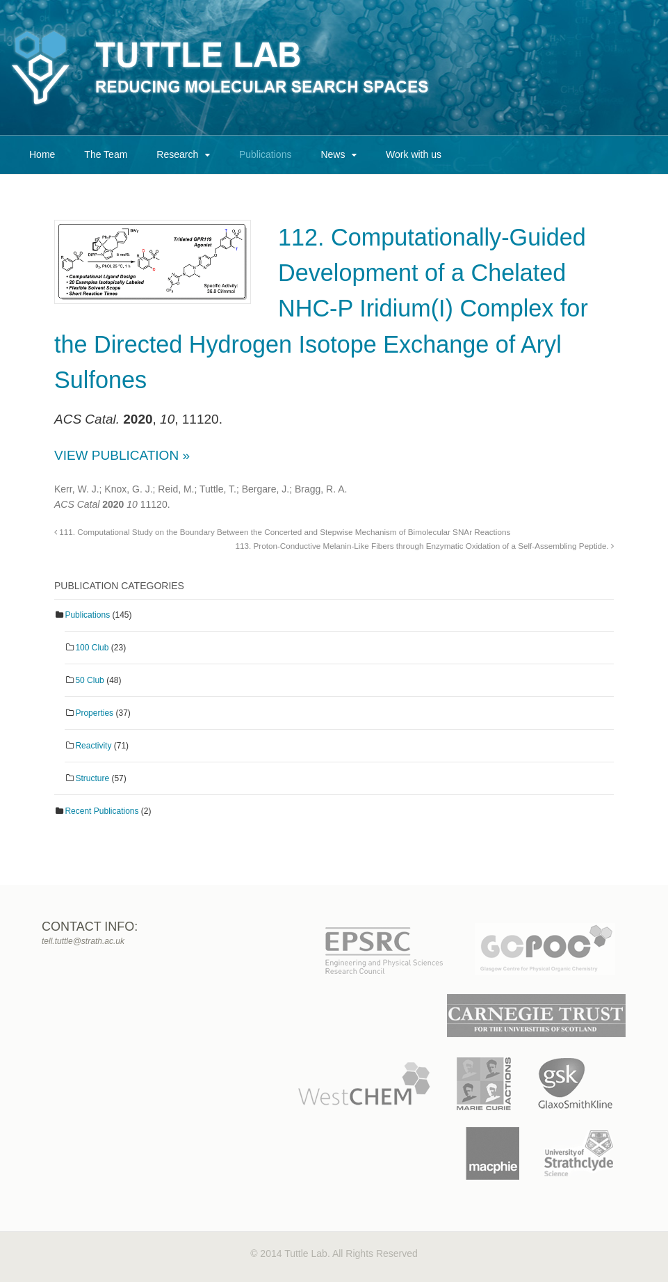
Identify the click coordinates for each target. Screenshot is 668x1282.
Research (177, 154)
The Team (105, 154)
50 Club (89, 680)
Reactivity (93, 746)
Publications (265, 154)
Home (42, 154)
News (332, 154)
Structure (92, 778)
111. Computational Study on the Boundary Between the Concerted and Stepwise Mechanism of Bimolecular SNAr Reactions (282, 531)
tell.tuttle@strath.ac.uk (83, 941)
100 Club (91, 647)
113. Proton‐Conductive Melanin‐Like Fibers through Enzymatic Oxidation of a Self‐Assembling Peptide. (425, 545)
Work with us (413, 154)
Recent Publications (101, 811)
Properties (94, 713)
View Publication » (122, 455)
